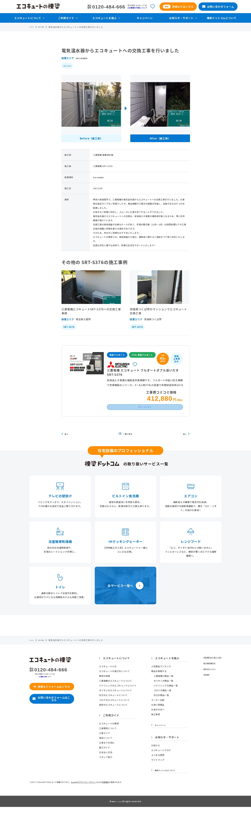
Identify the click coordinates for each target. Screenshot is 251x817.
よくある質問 (154, 764)
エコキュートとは (109, 674)
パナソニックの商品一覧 (162, 693)
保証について (107, 746)
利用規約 (199, 685)
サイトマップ (154, 769)
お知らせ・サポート (162, 746)
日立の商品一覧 (158, 703)
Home (32, 26)
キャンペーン (145, 18)
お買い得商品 (154, 713)
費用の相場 (106, 684)
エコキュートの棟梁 (110, 731)
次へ (185, 442)
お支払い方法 (107, 760)
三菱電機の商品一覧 (160, 684)
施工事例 (44, 26)
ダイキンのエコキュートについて (117, 698)
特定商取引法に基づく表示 (208, 666)
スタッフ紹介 (107, 765)
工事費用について (109, 736)
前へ (67, 442)
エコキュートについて (116, 666)
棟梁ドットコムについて (221, 18)
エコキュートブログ (158, 759)
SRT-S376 (68, 65)
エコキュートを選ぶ (162, 666)
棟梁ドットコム (117, 811)
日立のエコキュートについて (115, 703)
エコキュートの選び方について (116, 679)
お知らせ (152, 754)
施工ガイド (106, 755)
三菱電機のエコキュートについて (117, 689)
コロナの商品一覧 (159, 698)
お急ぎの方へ (154, 717)
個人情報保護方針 (204, 672)
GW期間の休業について (137, 7)
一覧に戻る (125, 441)
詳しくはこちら (145, 413)
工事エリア (106, 741)
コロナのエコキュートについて (116, 708)
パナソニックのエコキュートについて (119, 693)
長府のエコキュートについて (115, 713)
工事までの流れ (108, 751)
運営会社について (204, 679)
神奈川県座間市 (84, 58)
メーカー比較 (154, 708)
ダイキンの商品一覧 (160, 689)
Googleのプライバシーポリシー (84, 792)
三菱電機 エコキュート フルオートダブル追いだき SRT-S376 (143, 374)
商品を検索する (155, 679)
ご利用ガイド (111, 723)
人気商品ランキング (158, 674)
